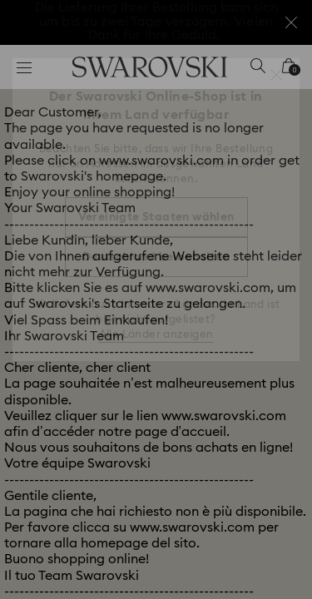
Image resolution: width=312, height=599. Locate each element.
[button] (276, 75)
